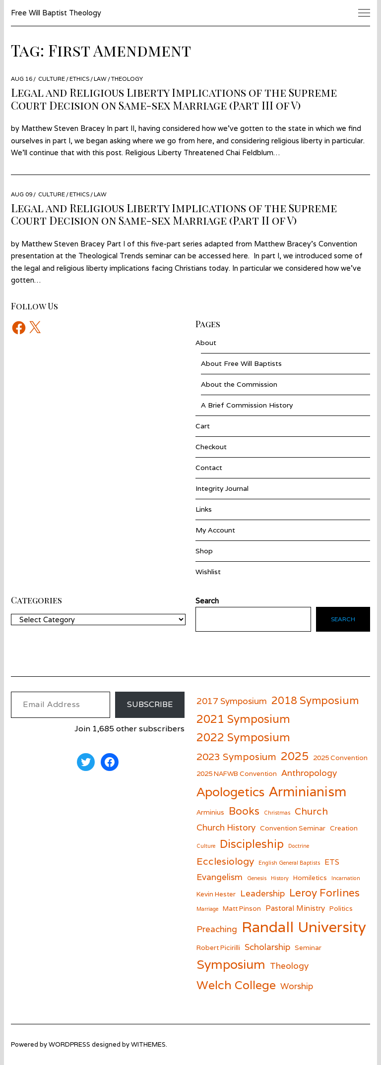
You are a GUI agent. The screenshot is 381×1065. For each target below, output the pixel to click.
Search (343, 619)
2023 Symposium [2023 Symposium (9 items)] (236, 756)
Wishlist (208, 571)
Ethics (79, 78)
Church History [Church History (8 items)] (225, 827)
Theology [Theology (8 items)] (289, 965)
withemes (148, 1044)
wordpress (69, 1044)
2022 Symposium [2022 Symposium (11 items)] (243, 737)
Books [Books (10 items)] (244, 811)
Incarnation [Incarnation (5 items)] (345, 878)
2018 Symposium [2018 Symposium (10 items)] (315, 700)
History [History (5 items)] (280, 878)
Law (100, 78)
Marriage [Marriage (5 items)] (207, 908)
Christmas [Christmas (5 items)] (277, 812)
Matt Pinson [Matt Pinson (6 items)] (242, 908)
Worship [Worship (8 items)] (296, 986)
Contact (208, 467)
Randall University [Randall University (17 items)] (304, 926)
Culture (51, 78)
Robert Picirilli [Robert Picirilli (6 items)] (218, 947)
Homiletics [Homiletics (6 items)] (310, 877)
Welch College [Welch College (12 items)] (236, 985)
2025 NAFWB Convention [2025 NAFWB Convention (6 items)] (236, 773)
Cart (202, 425)
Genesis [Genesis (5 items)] (256, 878)
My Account (215, 530)
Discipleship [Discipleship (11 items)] (252, 843)
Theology (127, 78)
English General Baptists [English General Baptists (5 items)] (289, 862)
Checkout (211, 446)
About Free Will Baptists (241, 363)
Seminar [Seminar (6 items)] (308, 947)
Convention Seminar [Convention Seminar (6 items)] (292, 828)
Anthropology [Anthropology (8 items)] (309, 772)
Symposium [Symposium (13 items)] (230, 964)
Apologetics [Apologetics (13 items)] (230, 792)
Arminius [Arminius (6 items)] (210, 812)
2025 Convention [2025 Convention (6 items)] (340, 757)
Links (203, 509)
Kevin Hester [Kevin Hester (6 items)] (216, 893)
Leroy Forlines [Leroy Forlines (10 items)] (324, 892)
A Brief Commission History (247, 405)
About (205, 342)
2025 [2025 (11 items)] (295, 756)
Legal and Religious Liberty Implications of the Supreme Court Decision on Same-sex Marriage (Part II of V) (174, 214)
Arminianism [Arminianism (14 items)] (307, 791)
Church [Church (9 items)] (311, 811)
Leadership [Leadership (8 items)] (262, 893)
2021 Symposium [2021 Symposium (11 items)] (243, 718)
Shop (204, 550)
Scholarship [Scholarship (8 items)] (267, 946)
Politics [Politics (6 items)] (341, 908)
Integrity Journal (222, 488)
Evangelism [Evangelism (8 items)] (219, 877)
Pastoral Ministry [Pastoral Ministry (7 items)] (295, 908)
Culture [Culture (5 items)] (205, 845)
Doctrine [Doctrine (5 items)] (298, 845)
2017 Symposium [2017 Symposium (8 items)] (231, 701)
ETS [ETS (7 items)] (331, 862)
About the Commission (239, 384)
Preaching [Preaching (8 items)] (216, 929)
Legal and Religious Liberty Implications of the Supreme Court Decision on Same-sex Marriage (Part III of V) (174, 98)
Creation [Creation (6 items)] (344, 828)
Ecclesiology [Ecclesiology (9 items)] (225, 861)
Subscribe (150, 704)
